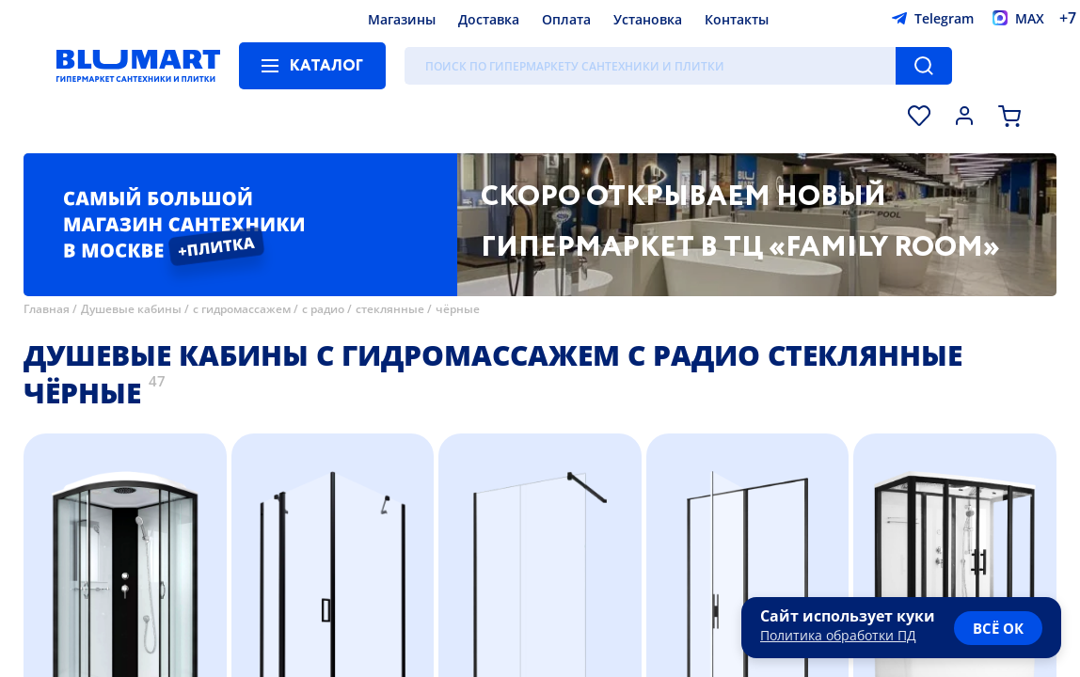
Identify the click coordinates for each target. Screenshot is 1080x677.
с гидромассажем (242, 309)
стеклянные (390, 309)
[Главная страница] (138, 66)
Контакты (737, 19)
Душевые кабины (131, 309)
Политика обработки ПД (838, 635)
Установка (647, 19)
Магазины (402, 19)
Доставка (488, 19)
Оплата (566, 19)
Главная (47, 309)
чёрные (458, 309)
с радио (323, 309)
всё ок (998, 628)
